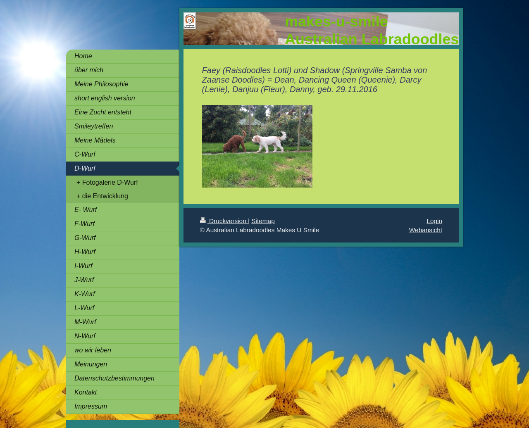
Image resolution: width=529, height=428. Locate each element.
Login (434, 220)
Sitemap (262, 220)
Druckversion (224, 220)
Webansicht (425, 229)
